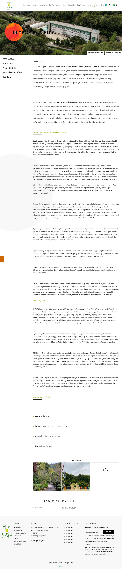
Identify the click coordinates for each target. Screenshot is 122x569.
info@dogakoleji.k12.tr (38, 536)
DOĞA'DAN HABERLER (113, 53)
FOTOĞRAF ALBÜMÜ (13, 72)
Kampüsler (71, 5)
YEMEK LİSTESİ (10, 68)
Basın (64, 5)
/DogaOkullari (68, 527)
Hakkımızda (27, 5)
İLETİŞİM (7, 77)
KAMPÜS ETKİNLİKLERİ (95, 53)
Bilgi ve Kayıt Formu (20, 541)
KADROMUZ (9, 63)
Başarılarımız (43, 5)
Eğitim (35, 5)
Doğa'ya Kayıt (81, 5)
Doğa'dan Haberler (55, 5)
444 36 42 (34, 533)
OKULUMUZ (8, 58)
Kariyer (90, 5)
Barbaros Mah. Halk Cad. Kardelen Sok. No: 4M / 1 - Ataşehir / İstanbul (45, 528)
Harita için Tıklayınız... (38, 541)
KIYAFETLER (17, 544)
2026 (61, 566)
